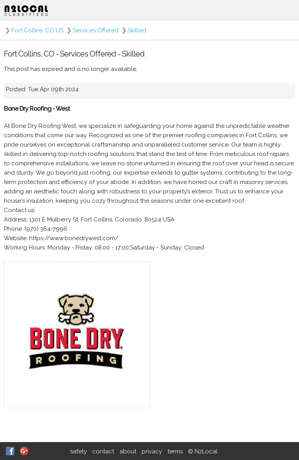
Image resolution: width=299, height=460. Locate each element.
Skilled (137, 30)
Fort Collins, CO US (37, 30)
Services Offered (95, 30)
